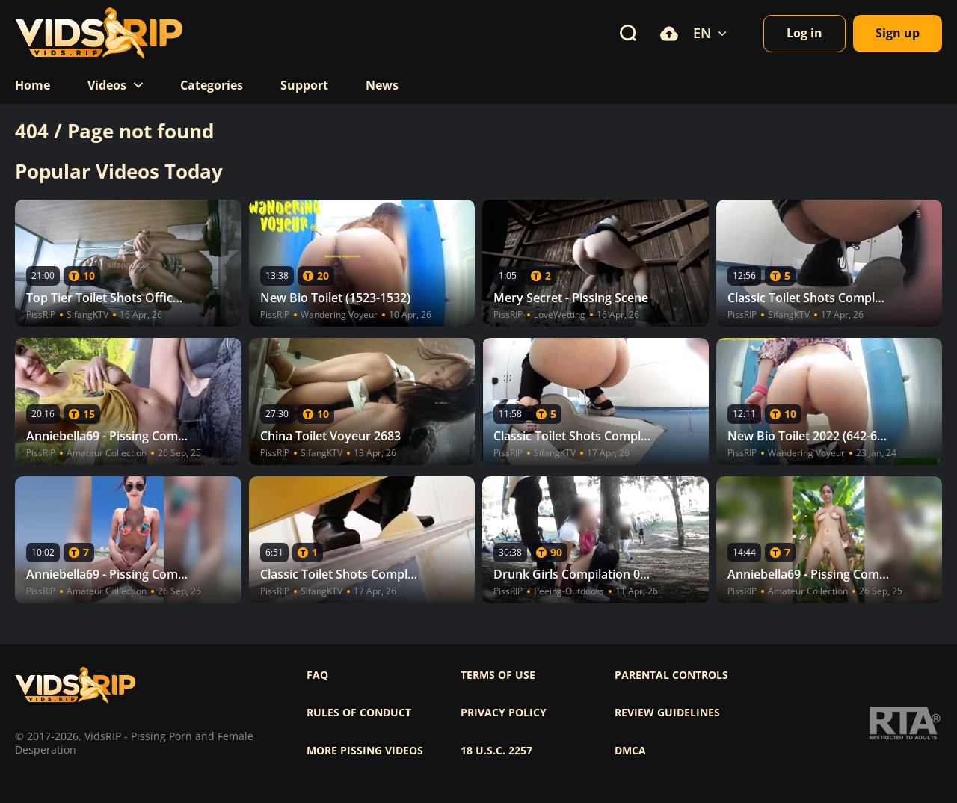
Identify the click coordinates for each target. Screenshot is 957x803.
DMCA (630, 750)
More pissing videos (365, 750)
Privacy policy (504, 712)
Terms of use (498, 675)
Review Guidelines (667, 712)
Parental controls (671, 675)
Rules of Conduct (359, 712)
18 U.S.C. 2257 (496, 750)
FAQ (317, 675)
